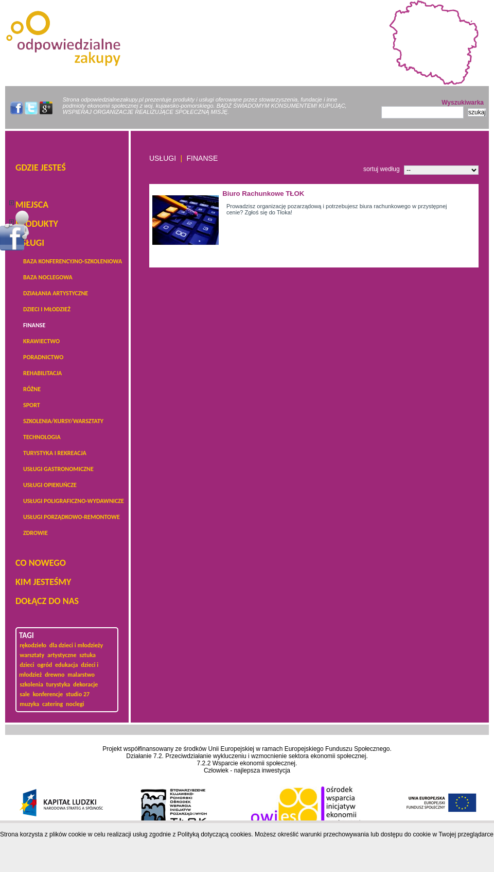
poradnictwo (43, 357)
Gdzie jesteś (40, 167)
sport (31, 405)
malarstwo (81, 674)
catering (52, 704)
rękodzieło (33, 645)
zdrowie (35, 532)
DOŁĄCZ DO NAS (47, 601)
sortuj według (381, 169)
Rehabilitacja (42, 373)
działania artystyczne (55, 293)
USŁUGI (29, 242)
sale (25, 694)
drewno (54, 674)
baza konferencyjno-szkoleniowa (72, 261)
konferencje (48, 694)
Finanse (34, 325)
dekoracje (85, 684)
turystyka (58, 684)
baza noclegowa (48, 277)
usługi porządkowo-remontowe (71, 517)
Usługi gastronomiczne (58, 469)
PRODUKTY (36, 223)
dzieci (27, 664)
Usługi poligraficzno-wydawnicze (73, 501)
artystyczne (62, 655)
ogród (44, 664)
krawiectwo (41, 341)
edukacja (66, 664)
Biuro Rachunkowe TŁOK (263, 193)
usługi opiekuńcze (50, 485)
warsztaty (32, 655)
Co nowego (40, 562)
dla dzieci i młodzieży (76, 645)
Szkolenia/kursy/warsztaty (63, 421)
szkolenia (31, 684)
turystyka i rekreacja (54, 453)
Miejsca (31, 204)
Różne (32, 389)
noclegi (75, 704)
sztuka (87, 655)
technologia (42, 437)
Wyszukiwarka (463, 102)
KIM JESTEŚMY (43, 582)
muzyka (29, 704)
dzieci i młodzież (46, 309)
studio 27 (78, 694)
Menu (14, 230)
